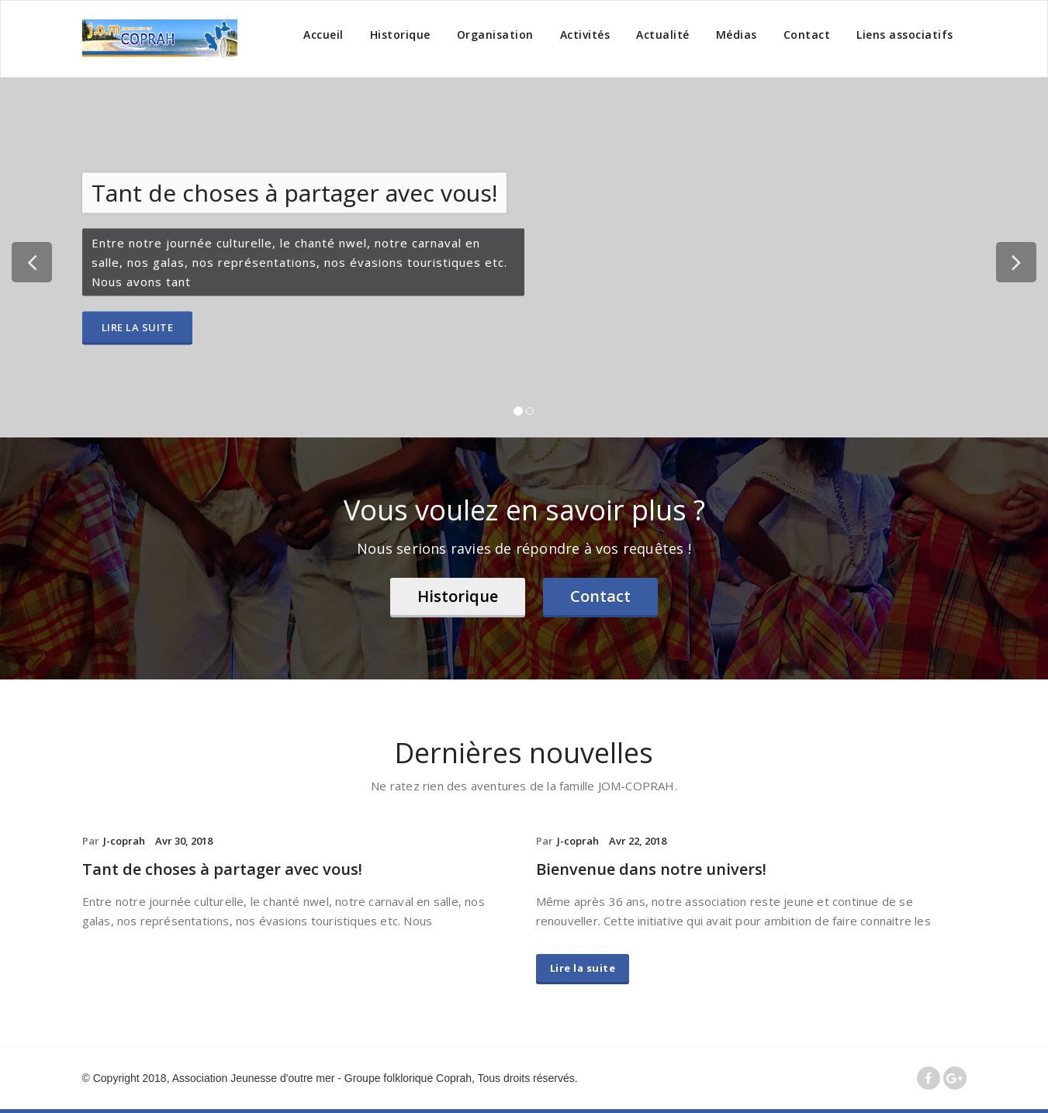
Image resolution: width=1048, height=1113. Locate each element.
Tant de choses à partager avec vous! (222, 869)
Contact (807, 34)
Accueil (323, 34)
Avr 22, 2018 (637, 841)
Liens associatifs (904, 34)
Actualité (663, 34)
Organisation (495, 34)
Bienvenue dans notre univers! (651, 869)
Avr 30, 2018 (184, 841)
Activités (585, 34)
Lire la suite (138, 327)
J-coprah (124, 841)
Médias (736, 34)
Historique (400, 34)
